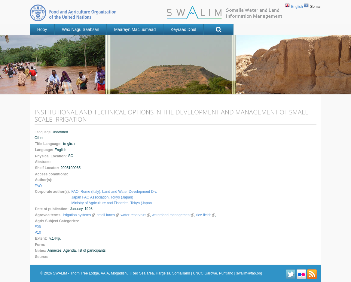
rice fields (205, 215)
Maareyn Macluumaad (135, 29)
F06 (38, 227)
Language (43, 132)
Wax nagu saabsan (80, 29)
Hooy (42, 29)
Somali (315, 7)
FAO (38, 186)
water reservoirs (135, 215)
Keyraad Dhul (183, 29)
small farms (107, 215)
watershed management (173, 215)
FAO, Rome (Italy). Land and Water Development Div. (114, 192)
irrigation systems (78, 215)
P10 (38, 232)
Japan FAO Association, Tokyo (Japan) (102, 197)
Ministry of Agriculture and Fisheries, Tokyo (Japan (111, 203)
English (297, 7)
